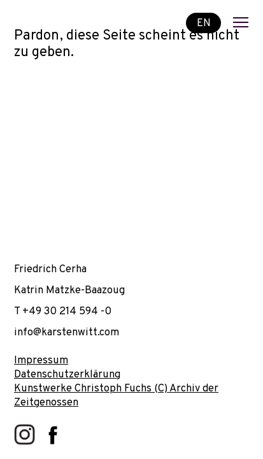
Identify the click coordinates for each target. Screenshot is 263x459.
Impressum (41, 360)
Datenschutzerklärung (67, 374)
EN (204, 22)
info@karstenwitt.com (66, 332)
